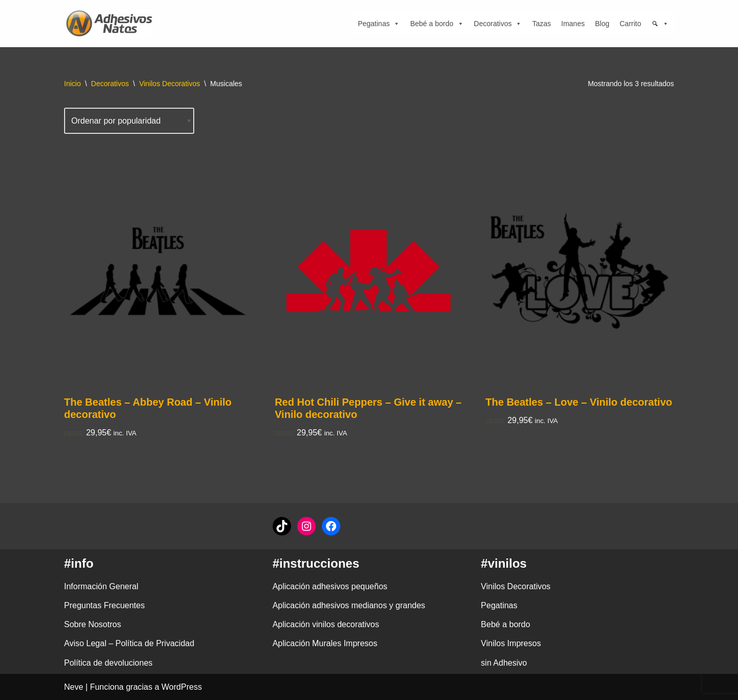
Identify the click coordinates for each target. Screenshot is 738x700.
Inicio (72, 83)
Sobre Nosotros (92, 624)
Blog (602, 23)
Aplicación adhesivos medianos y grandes (349, 605)
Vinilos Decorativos (169, 83)
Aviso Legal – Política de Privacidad (129, 643)
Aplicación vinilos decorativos (326, 624)
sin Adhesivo (504, 662)
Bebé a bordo (436, 23)
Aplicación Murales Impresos (325, 643)
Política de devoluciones (108, 662)
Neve (73, 687)
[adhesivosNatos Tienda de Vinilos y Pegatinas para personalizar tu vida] (111, 23)
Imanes (573, 23)
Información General (101, 586)
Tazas (541, 23)
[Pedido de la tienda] (129, 121)
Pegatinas (379, 23)
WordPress (181, 687)
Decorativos (498, 23)
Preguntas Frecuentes (104, 605)
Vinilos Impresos (511, 643)
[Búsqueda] (660, 23)
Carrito (630, 23)
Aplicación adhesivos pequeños (330, 586)
